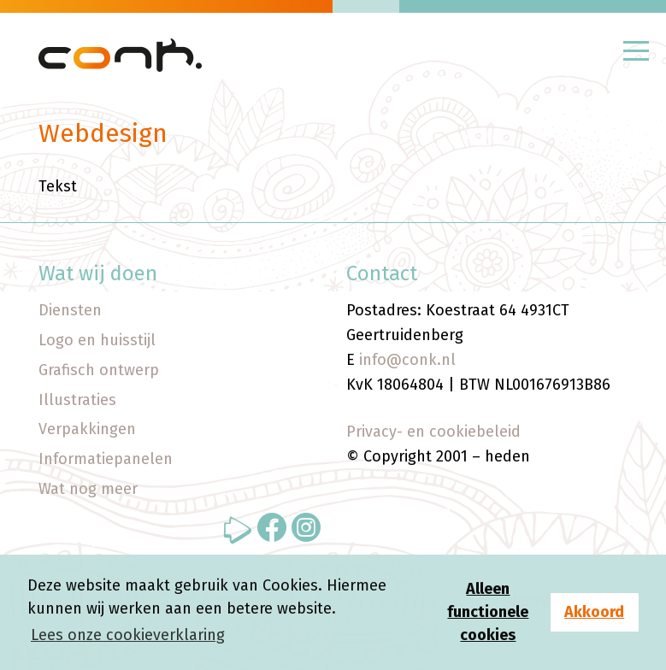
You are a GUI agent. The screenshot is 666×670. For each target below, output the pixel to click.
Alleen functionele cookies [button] (487, 611)
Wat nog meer (88, 488)
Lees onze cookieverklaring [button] (128, 635)
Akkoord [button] (594, 611)
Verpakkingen (87, 429)
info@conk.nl (407, 359)
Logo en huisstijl (97, 340)
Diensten (70, 310)
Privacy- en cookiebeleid (433, 431)
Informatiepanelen (105, 459)
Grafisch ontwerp (98, 370)
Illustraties (77, 400)
